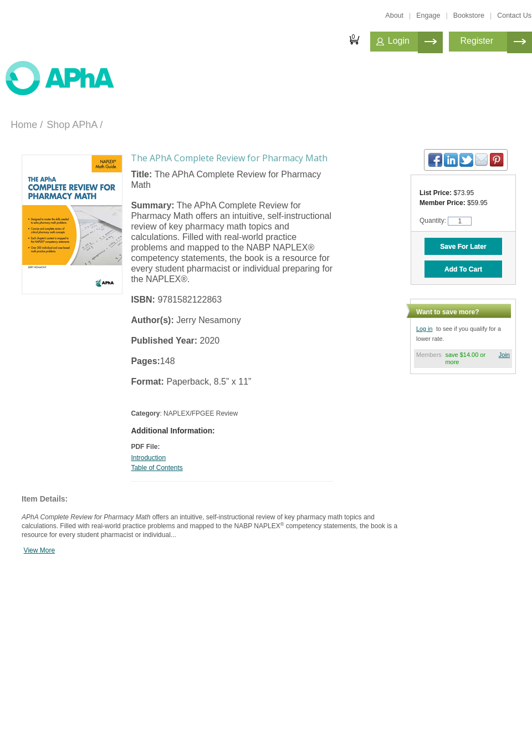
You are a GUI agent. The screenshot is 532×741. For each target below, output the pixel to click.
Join (504, 354)
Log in (424, 328)
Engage (428, 15)
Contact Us (514, 15)
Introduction (148, 458)
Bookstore (468, 15)
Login (399, 40)
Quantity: (434, 220)
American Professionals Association (69, 79)
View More (39, 550)
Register (476, 40)
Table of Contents (156, 468)
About (394, 15)
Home (24, 124)
